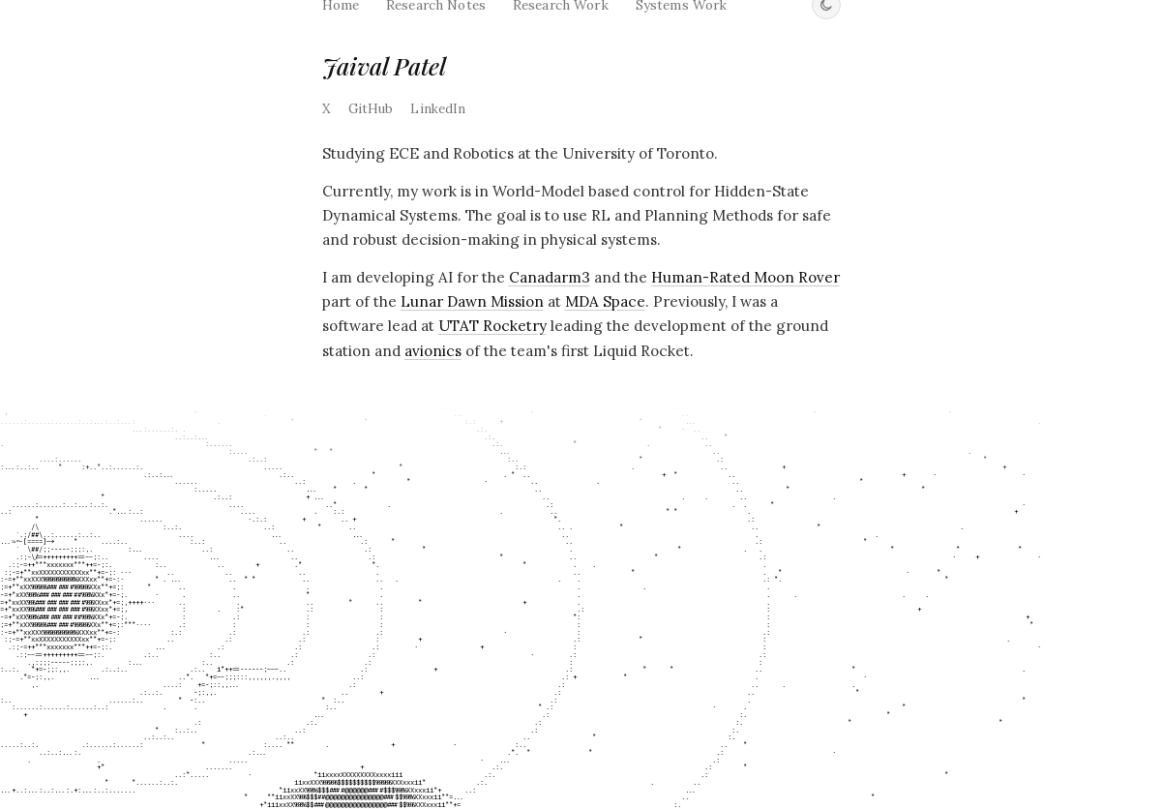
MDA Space (605, 301)
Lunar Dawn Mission (472, 301)
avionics (433, 351)
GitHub (371, 109)
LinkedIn (437, 109)
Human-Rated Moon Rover (745, 277)
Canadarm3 (549, 277)
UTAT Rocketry (492, 325)
